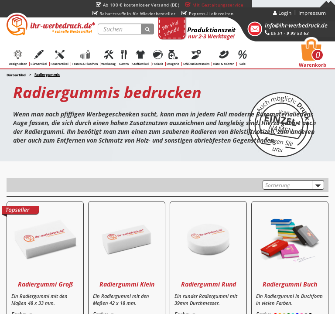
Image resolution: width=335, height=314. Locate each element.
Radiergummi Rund (208, 284)
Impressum (312, 13)
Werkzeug (108, 58)
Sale (242, 58)
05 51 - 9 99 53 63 (287, 33)
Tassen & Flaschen (85, 58)
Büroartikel (39, 58)
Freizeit (157, 58)
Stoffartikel (140, 58)
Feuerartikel (59, 58)
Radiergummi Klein (126, 284)
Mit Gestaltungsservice (214, 5)
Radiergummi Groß (45, 284)
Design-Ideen (18, 58)
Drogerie (173, 58)
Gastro (124, 58)
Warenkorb (312, 56)
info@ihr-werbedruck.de (296, 25)
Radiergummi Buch (290, 284)
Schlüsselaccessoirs (196, 58)
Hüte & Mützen (223, 58)
